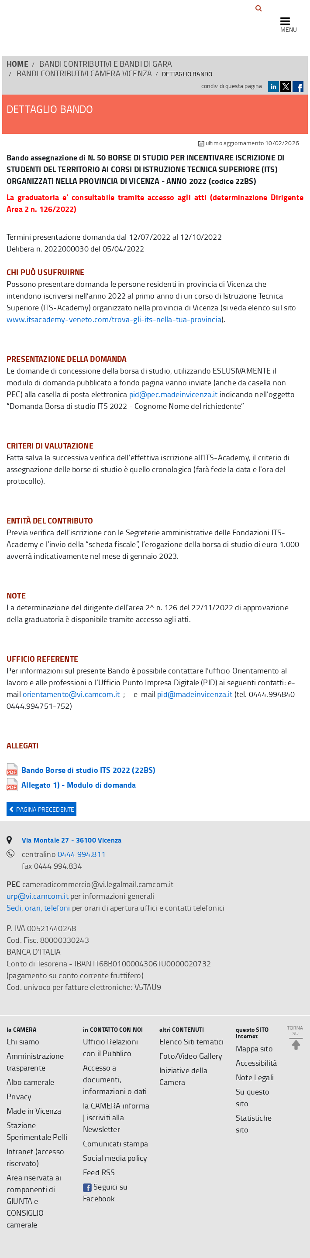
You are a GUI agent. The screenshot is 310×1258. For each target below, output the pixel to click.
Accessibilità (256, 1062)
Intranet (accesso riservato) (35, 1157)
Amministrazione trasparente (35, 1062)
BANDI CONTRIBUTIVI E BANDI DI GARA (105, 63)
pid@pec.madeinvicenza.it (173, 394)
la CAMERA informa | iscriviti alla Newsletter (116, 1117)
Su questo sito (253, 1097)
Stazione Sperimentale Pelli (37, 1131)
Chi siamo (23, 1041)
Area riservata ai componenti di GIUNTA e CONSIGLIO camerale (34, 1201)
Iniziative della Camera (183, 1076)
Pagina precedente (41, 809)
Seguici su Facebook (105, 1192)
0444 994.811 (82, 854)
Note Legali (255, 1077)
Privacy (19, 1096)
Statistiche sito (254, 1123)
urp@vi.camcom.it (38, 896)
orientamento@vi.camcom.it (71, 694)
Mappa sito (254, 1048)
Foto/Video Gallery (190, 1056)
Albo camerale (30, 1082)
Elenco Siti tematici (191, 1041)
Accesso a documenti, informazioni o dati (115, 1079)
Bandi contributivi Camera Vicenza (84, 73)
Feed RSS (99, 1172)
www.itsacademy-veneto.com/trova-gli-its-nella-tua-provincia (114, 319)
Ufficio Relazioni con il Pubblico (110, 1047)
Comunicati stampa (115, 1143)
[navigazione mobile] (289, 26)
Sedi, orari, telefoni (38, 907)
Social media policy (115, 1158)
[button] (258, 8)
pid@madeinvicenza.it (194, 694)
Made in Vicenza (34, 1110)
